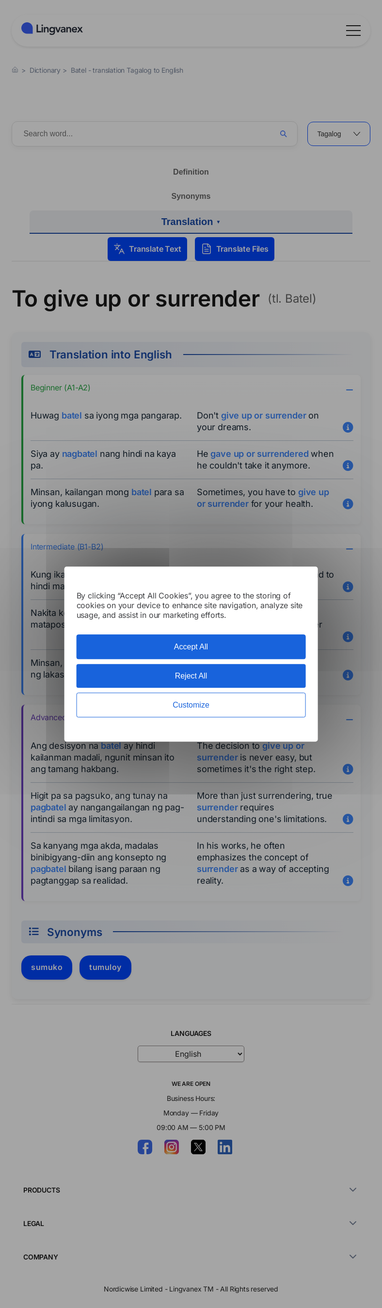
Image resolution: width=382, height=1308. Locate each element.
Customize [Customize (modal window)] (191, 705)
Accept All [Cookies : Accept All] (191, 647)
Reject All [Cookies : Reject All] (191, 676)
